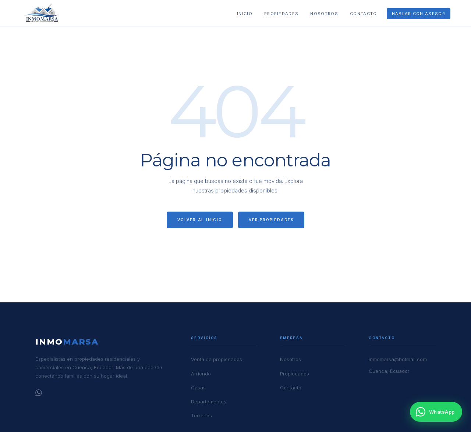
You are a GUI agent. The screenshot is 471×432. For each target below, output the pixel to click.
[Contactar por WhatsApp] (436, 412)
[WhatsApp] (38, 394)
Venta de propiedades (216, 359)
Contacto (363, 13)
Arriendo (201, 374)
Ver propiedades (271, 219)
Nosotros (324, 13)
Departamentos (208, 401)
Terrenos (201, 415)
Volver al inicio (199, 219)
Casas (198, 387)
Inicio (244, 13)
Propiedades (281, 13)
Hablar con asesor (418, 13)
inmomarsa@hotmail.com (398, 359)
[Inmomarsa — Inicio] (42, 13)
